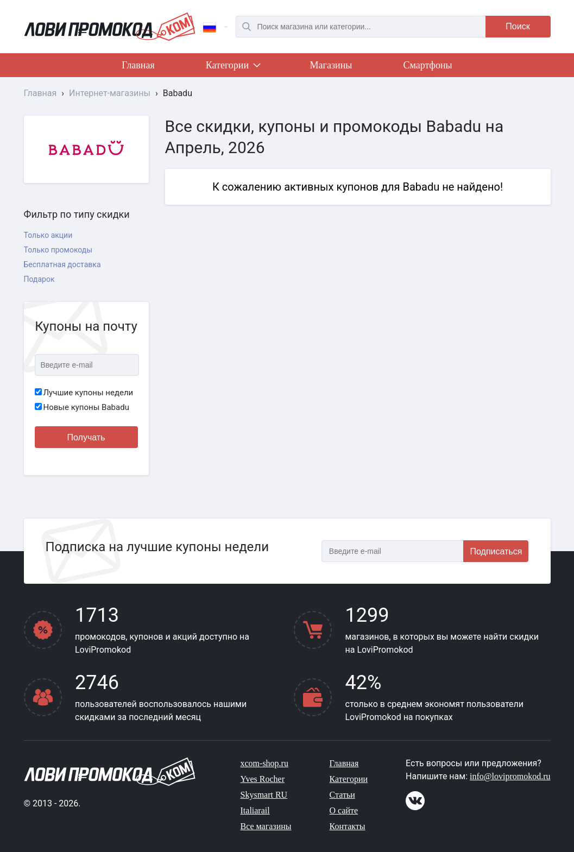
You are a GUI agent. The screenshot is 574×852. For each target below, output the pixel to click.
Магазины (331, 65)
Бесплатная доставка (62, 264)
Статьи (342, 794)
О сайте (344, 810)
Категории (232, 67)
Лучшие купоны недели (84, 392)
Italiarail (255, 810)
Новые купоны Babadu (82, 407)
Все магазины (266, 826)
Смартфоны (427, 65)
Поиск (517, 26)
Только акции (48, 235)
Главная (138, 65)
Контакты (347, 826)
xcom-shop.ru (264, 763)
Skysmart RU (264, 794)
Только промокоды (58, 249)
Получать (86, 437)
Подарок (39, 279)
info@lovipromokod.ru (510, 776)
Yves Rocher (263, 779)
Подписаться (496, 551)
